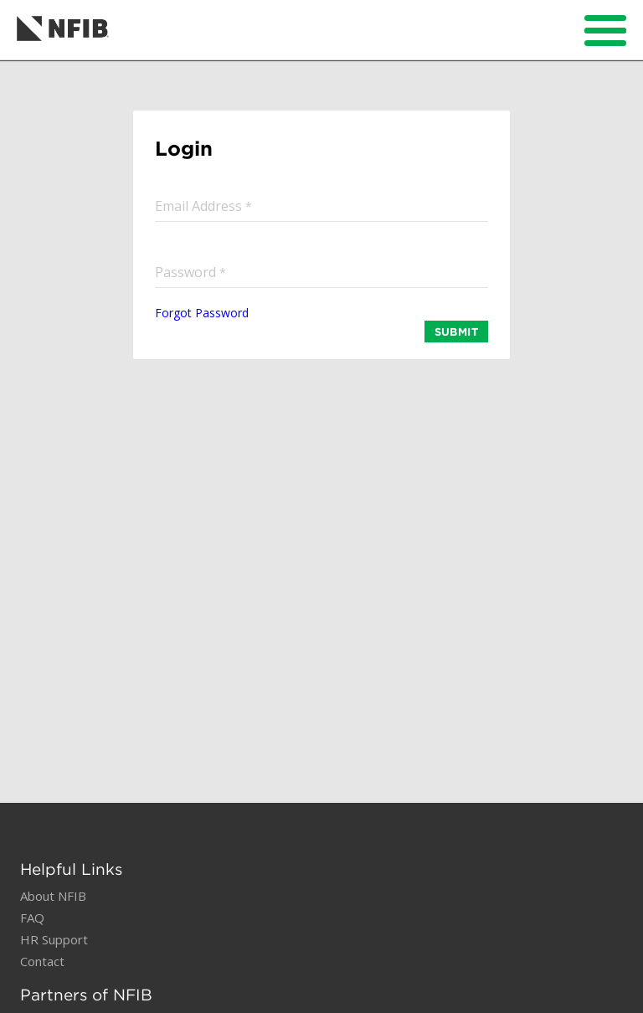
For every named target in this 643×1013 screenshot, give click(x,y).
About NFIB (53, 895)
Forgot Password (202, 313)
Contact (42, 961)
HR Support (54, 939)
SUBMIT (456, 331)
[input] (321, 205)
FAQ (32, 917)
